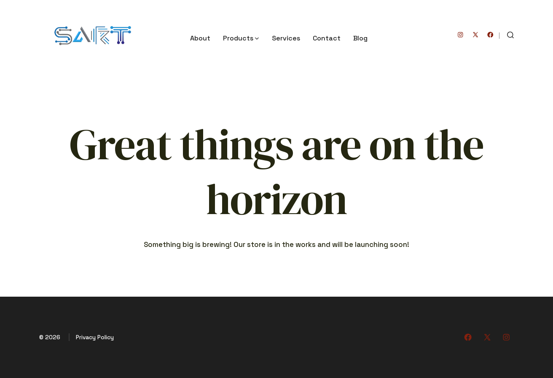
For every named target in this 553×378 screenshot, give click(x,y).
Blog (360, 38)
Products (241, 38)
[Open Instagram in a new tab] (460, 34)
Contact (327, 38)
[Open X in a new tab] (475, 34)
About (200, 38)
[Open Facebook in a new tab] (490, 34)
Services (286, 38)
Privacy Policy (95, 337)
